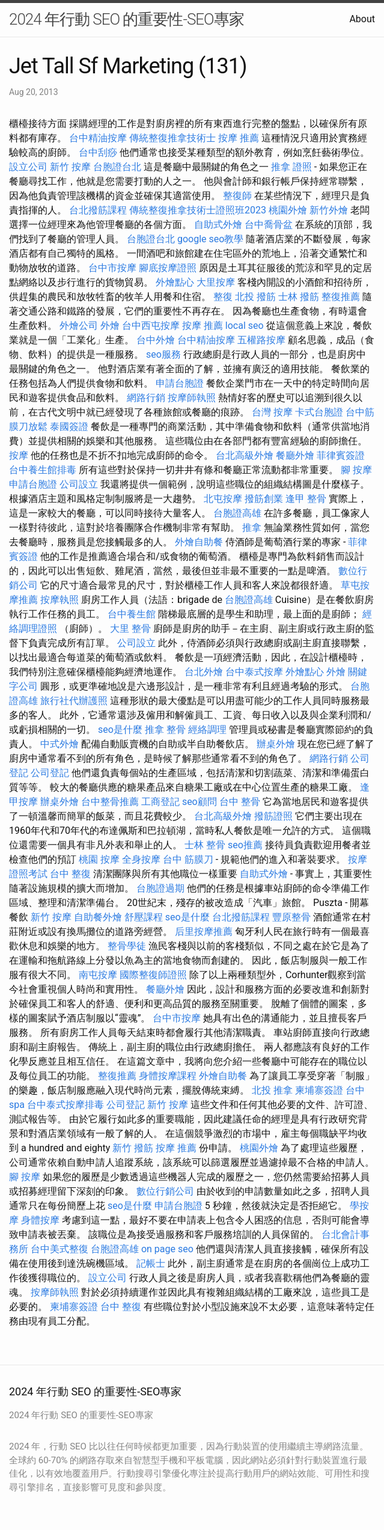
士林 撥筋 (298, 296)
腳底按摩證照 (168, 268)
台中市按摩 (112, 268)
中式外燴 (59, 744)
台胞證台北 (117, 167)
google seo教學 (210, 239)
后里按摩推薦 (204, 931)
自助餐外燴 (98, 917)
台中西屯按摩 (151, 325)
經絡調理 (207, 729)
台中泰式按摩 (254, 672)
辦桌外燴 (276, 744)
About (362, 19)
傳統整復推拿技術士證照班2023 (197, 210)
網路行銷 (146, 397)
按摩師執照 (192, 397)
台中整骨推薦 (110, 801)
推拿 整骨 (165, 729)
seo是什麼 (120, 729)
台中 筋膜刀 (188, 859)
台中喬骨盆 (269, 224)
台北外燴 (203, 672)
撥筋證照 (273, 816)
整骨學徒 (127, 946)
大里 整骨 (130, 628)
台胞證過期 (160, 888)
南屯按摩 (98, 975)
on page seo (167, 1249)
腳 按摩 (356, 470)
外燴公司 (78, 325)
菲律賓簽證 (341, 455)
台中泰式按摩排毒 (65, 1104)
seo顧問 (199, 801)
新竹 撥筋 (132, 1148)
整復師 (237, 195)
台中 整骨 (239, 801)
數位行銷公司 (165, 1191)
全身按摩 (141, 859)
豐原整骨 (291, 917)
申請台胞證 (180, 383)
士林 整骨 (204, 845)
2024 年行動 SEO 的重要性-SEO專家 (126, 19)
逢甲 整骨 (305, 498)
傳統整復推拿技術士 (172, 138)
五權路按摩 (261, 340)
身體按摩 (40, 1220)
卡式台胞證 (319, 412)
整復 (223, 296)
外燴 (110, 325)
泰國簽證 (69, 426)
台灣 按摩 (272, 412)
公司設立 (78, 484)
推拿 (251, 527)
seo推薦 (245, 845)
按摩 (18, 455)
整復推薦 (341, 296)
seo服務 (163, 354)
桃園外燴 (288, 210)
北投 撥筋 (255, 296)
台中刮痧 (98, 152)
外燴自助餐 (199, 542)
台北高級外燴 (244, 455)
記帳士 (150, 1263)
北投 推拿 (272, 1090)
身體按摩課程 (168, 1076)
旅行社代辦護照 (74, 700)
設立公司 (28, 167)
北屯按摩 (223, 498)
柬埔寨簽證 (319, 1090)
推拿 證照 (291, 167)
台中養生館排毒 (42, 470)
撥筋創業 (264, 498)
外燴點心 (175, 282)
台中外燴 (155, 340)
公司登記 (50, 773)
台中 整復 (70, 874)
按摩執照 (59, 599)
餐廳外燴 (295, 455)
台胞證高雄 (237, 513)
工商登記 (160, 801)
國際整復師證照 (153, 975)
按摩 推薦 (238, 138)
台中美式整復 (59, 1249)
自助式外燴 (218, 224)
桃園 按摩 (99, 859)
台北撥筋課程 (98, 210)
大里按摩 (216, 282)
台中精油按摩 (98, 138)
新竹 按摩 (70, 167)
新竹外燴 (328, 210)
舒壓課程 (143, 917)
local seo (244, 325)
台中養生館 (132, 614)
